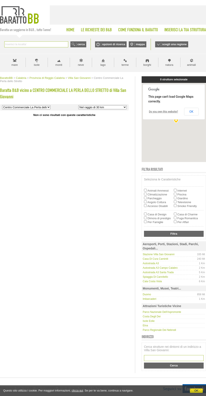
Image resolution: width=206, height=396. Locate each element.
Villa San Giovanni (79, 78)
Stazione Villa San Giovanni (158, 254)
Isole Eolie (148, 321)
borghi (147, 64)
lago (103, 64)
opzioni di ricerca (113, 44)
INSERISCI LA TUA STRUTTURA (185, 30)
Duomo (147, 294)
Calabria (21, 78)
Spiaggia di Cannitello (155, 276)
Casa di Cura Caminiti (155, 258)
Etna (145, 325)
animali (191, 64)
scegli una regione (174, 44)
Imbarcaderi (149, 298)
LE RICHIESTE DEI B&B (96, 30)
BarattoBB (6, 78)
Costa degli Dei (152, 316)
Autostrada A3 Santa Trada (158, 272)
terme (125, 64)
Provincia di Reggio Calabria (47, 78)
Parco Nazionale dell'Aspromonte (162, 312)
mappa (140, 44)
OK (196, 390)
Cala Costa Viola (152, 281)
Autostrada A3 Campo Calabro (160, 267)
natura (169, 64)
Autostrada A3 (151, 263)
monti (58, 64)
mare (14, 64)
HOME (70, 30)
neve (81, 64)
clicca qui (77, 390)
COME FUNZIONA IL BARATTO (138, 30)
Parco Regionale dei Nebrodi (159, 330)
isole (37, 64)
